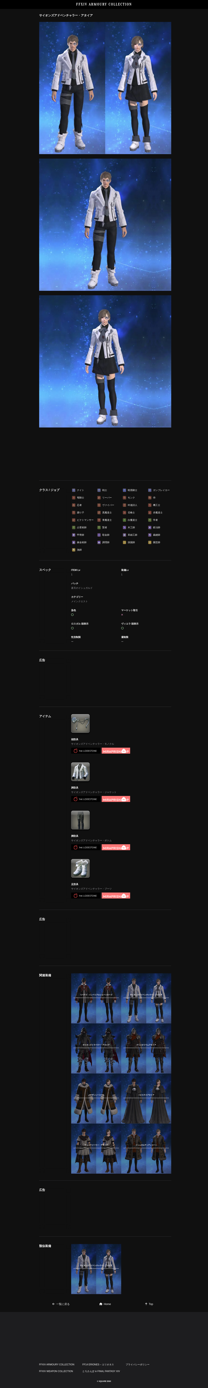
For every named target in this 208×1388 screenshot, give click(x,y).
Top (149, 1304)
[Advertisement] (105, 453)
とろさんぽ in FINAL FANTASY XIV (101, 1371)
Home (105, 1304)
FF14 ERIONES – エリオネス (98, 1364)
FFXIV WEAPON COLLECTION (56, 1371)
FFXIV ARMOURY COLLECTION (104, 4)
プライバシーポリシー (137, 1364)
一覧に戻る (61, 1304)
